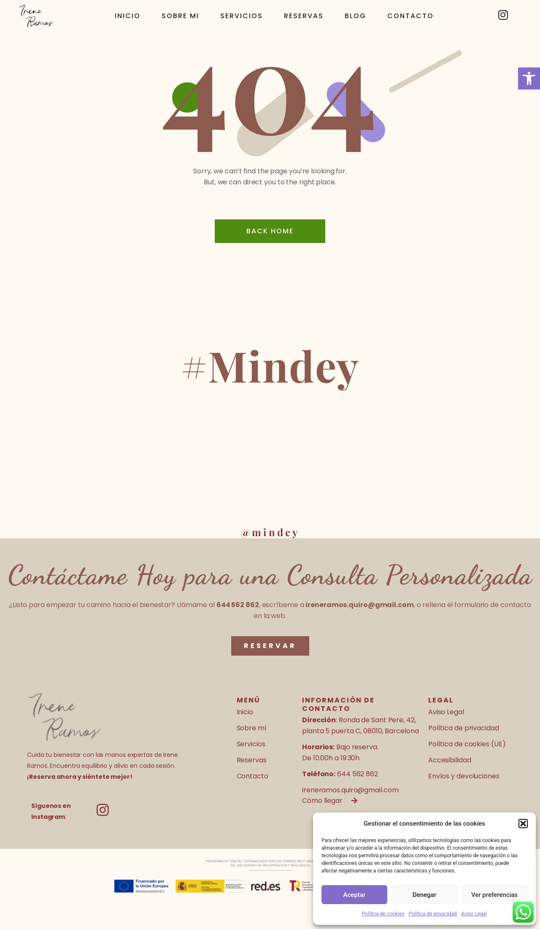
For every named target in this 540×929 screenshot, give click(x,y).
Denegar (424, 895)
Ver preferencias (494, 895)
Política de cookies (383, 914)
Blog (355, 16)
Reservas (304, 16)
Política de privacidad (432, 914)
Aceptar (354, 895)
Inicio (127, 16)
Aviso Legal (474, 914)
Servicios (241, 16)
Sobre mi (180, 16)
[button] (529, 78)
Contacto (410, 16)
